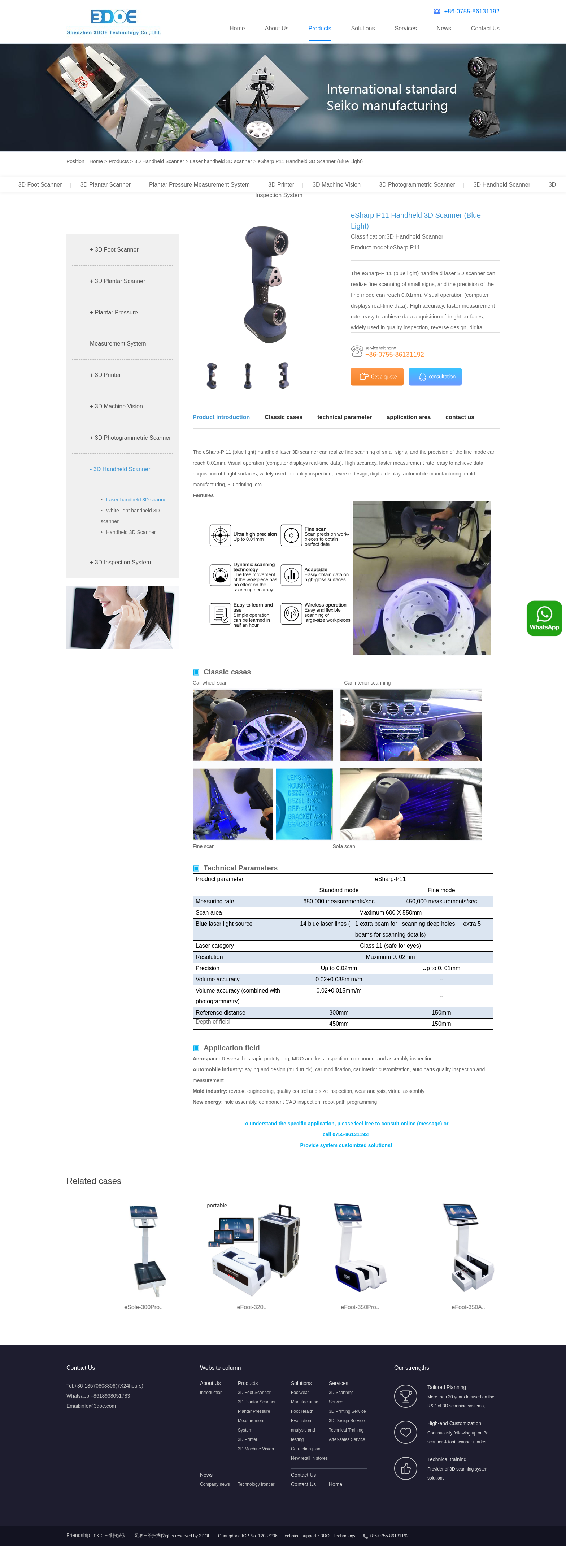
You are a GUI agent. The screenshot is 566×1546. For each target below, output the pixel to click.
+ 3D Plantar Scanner (117, 281)
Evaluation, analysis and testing (303, 1430)
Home (237, 28)
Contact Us (485, 28)
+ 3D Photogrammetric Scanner (130, 438)
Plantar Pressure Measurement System (199, 185)
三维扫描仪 (115, 1535)
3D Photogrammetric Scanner (417, 185)
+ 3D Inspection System (120, 562)
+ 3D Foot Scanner (114, 250)
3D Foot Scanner (40, 185)
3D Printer (281, 185)
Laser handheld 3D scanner (221, 161)
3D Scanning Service (341, 1397)
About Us (277, 28)
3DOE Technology (338, 1535)
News (444, 28)
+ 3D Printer (105, 375)
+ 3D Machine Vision (116, 406)
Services (406, 28)
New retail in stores (309, 1458)
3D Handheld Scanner (159, 161)
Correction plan (305, 1448)
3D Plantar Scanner (105, 185)
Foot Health (302, 1411)
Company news (215, 1484)
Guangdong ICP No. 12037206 (248, 1535)
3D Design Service (347, 1420)
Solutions (363, 28)
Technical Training (346, 1430)
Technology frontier (256, 1484)
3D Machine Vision (337, 185)
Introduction (211, 1392)
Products (320, 28)
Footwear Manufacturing (304, 1397)
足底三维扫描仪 (150, 1535)
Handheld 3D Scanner (128, 532)
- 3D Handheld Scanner (120, 469)
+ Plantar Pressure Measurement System (118, 328)
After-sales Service (347, 1439)
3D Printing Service (347, 1411)
